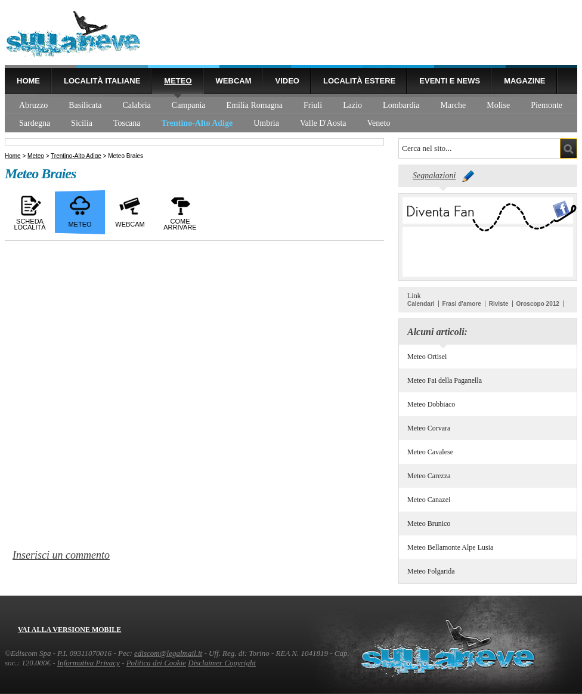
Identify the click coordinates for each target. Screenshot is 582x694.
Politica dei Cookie (156, 662)
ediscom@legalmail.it (168, 653)
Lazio (352, 105)
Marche (453, 105)
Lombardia (401, 105)
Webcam (234, 80)
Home (28, 80)
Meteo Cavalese (430, 452)
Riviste (499, 303)
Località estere (359, 80)
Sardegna (34, 123)
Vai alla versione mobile (69, 629)
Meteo (177, 80)
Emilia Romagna (255, 105)
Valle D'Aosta (323, 123)
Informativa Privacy (88, 662)
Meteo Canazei (428, 499)
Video (287, 80)
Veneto (379, 123)
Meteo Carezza (428, 476)
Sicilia (81, 123)
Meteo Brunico (428, 523)
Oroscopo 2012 (537, 303)
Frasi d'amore (461, 303)
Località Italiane (102, 80)
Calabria (136, 105)
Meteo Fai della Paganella (444, 380)
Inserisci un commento (61, 555)
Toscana (127, 123)
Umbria (266, 123)
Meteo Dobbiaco (431, 404)
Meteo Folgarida (431, 571)
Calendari (421, 303)
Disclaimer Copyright (222, 662)
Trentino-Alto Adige (197, 123)
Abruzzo (33, 105)
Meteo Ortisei (427, 356)
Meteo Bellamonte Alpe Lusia (450, 547)
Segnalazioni (434, 175)
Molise (498, 105)
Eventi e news (449, 80)
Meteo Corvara (428, 428)
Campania (189, 105)
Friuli (313, 105)
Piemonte (546, 105)
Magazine (524, 80)
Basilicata (85, 105)
